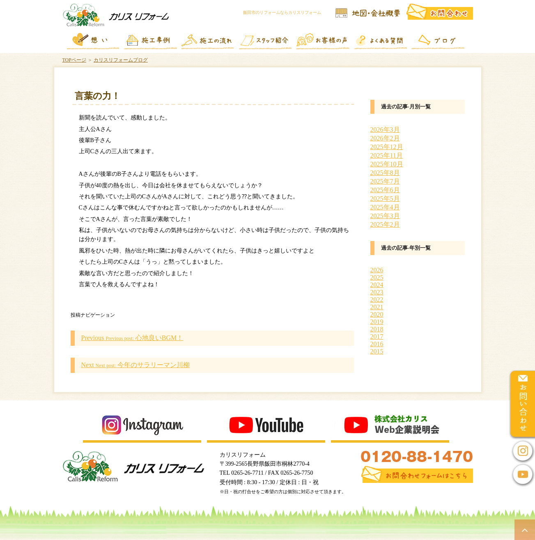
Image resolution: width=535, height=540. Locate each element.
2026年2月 (385, 138)
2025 (376, 277)
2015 (376, 351)
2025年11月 (386, 155)
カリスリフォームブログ (121, 60)
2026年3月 (385, 129)
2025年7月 (385, 181)
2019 (376, 321)
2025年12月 (386, 146)
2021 (376, 306)
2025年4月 (385, 207)
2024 (376, 284)
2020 (376, 314)
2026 (376, 270)
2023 (376, 292)
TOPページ (74, 60)
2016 (376, 343)
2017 (376, 336)
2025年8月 (385, 172)
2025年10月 (386, 164)
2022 (376, 299)
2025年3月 (385, 215)
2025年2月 (385, 224)
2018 (376, 329)
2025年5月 (385, 198)
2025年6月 (385, 189)
